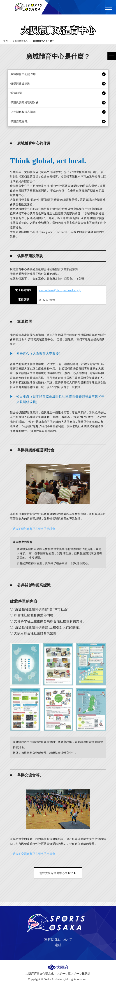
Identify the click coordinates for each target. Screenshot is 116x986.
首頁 (5, 41)
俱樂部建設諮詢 (20, 83)
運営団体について (58, 939)
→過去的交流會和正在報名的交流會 (32, 853)
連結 (58, 945)
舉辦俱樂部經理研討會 (24, 102)
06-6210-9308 (47, 299)
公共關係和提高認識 (23, 112)
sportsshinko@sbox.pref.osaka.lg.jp (60, 290)
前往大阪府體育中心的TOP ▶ (58, 873)
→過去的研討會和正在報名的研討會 (32, 528)
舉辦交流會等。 (20, 121)
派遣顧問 (16, 93)
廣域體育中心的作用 (23, 74)
